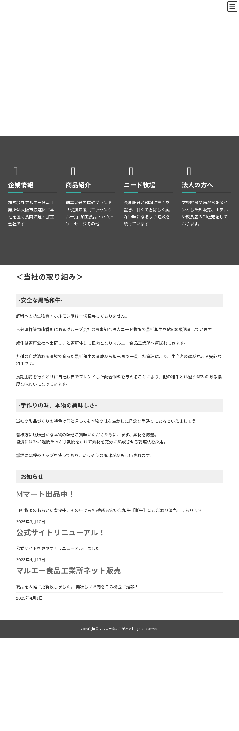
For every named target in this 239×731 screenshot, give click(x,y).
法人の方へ (197, 185)
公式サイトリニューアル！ (61, 532)
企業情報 (20, 185)
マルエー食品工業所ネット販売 (68, 570)
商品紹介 (78, 185)
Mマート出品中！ (45, 494)
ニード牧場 (139, 185)
